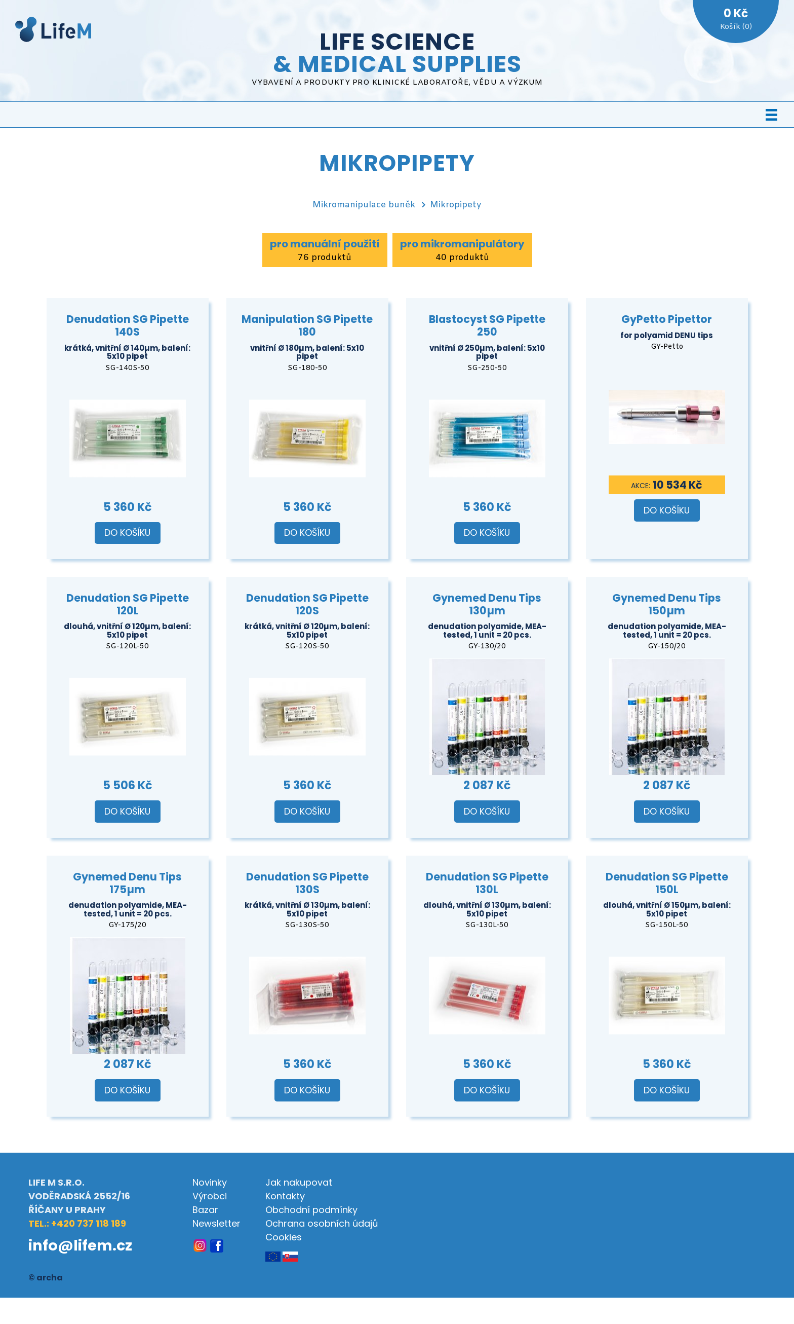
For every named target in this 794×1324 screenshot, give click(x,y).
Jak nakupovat (298, 1182)
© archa (45, 1277)
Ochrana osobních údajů (321, 1223)
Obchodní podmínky (311, 1209)
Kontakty (285, 1196)
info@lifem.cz (80, 1245)
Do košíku (127, 533)
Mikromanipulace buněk (363, 205)
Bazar (205, 1209)
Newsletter (216, 1223)
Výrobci (209, 1196)
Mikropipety (456, 205)
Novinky (209, 1182)
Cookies (283, 1237)
